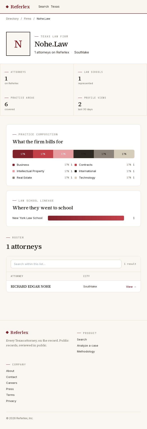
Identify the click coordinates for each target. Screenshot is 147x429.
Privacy (11, 401)
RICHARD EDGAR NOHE (31, 286)
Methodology (86, 351)
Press (10, 389)
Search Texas (49, 7)
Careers (11, 383)
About (10, 371)
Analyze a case (87, 345)
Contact (11, 377)
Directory (12, 18)
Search (82, 339)
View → (131, 286)
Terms (10, 395)
